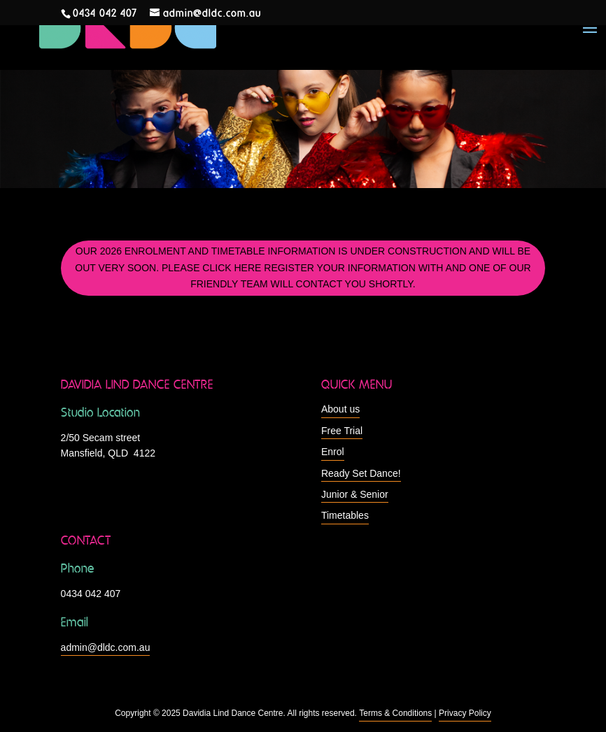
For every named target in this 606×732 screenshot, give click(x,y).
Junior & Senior (354, 494)
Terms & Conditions (395, 713)
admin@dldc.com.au (105, 647)
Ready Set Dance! (361, 473)
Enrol (332, 451)
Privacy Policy (465, 713)
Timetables (345, 515)
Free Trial (341, 430)
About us (340, 409)
